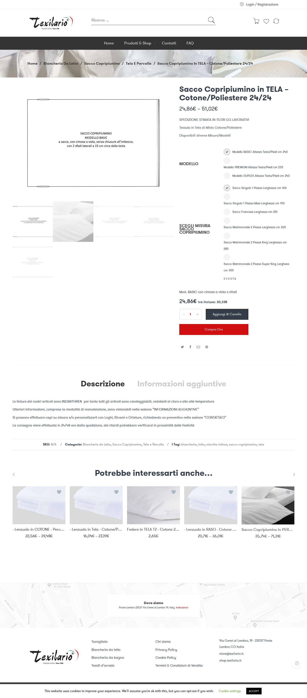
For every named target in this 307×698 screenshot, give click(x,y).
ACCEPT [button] (254, 691)
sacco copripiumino (243, 444)
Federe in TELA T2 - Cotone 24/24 (153, 533)
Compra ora (214, 329)
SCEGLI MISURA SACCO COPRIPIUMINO (194, 229)
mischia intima (216, 444)
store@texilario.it (231, 653)
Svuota (230, 278)
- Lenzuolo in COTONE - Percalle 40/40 (39, 531)
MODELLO (188, 164)
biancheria (189, 444)
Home (33, 63)
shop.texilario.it (230, 660)
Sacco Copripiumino (102, 63)
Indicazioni (182, 607)
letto (201, 444)
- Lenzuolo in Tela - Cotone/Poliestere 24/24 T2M (96, 533)
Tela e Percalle (138, 63)
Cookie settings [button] (230, 691)
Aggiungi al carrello (227, 314)
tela (261, 444)
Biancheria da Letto (60, 63)
